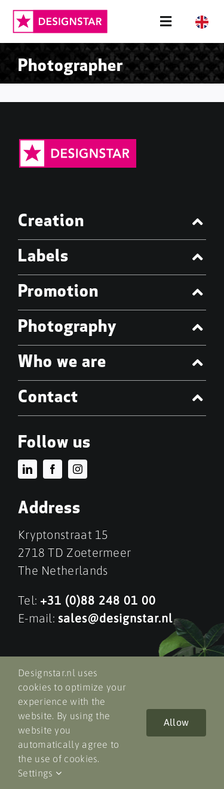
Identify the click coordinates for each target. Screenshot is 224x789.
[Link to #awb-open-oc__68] (165, 21)
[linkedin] (27, 469)
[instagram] (77, 469)
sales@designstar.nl (115, 618)
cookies (80, 758)
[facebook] (52, 469)
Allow (176, 722)
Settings (40, 773)
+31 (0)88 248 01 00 (98, 600)
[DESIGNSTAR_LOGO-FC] (60, 14)
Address (49, 509)
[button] (112, 222)
